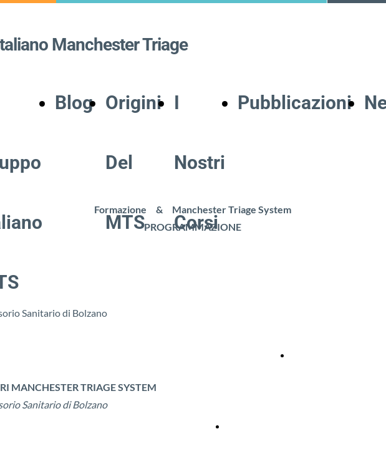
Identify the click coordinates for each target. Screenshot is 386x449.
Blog (74, 102)
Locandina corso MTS (332, 355)
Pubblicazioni (295, 102)
